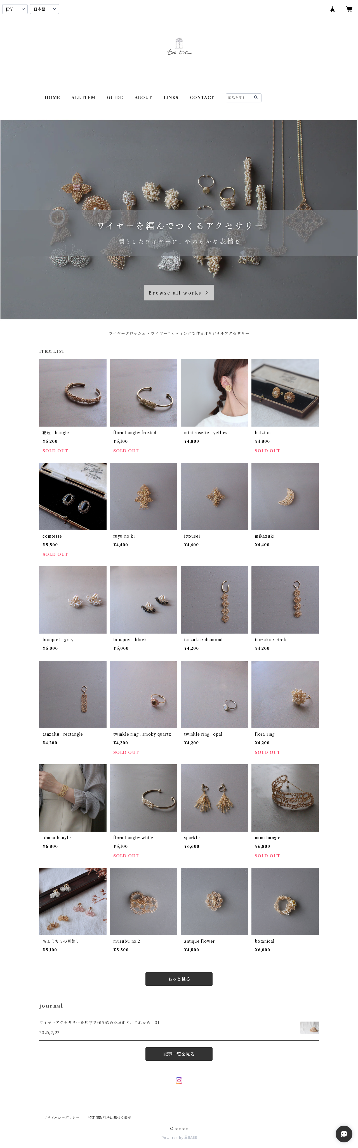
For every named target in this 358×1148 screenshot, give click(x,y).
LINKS (171, 97)
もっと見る (179, 979)
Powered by (179, 1138)
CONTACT (202, 97)
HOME (52, 97)
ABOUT (143, 97)
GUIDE (115, 97)
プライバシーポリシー (61, 1118)
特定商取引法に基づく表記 (109, 1118)
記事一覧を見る (179, 1054)
